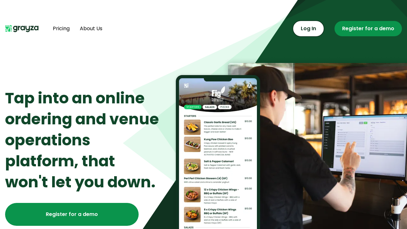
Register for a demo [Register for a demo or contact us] (368, 28)
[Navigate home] (24, 28)
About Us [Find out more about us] (91, 28)
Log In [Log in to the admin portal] (308, 28)
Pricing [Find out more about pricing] (61, 28)
